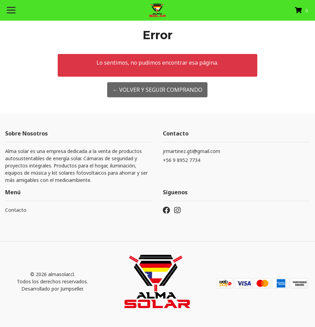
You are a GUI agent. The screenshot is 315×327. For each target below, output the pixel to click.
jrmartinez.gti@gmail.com (191, 151)
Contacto (15, 210)
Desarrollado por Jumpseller (52, 288)
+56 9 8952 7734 (181, 160)
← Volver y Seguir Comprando (157, 90)
